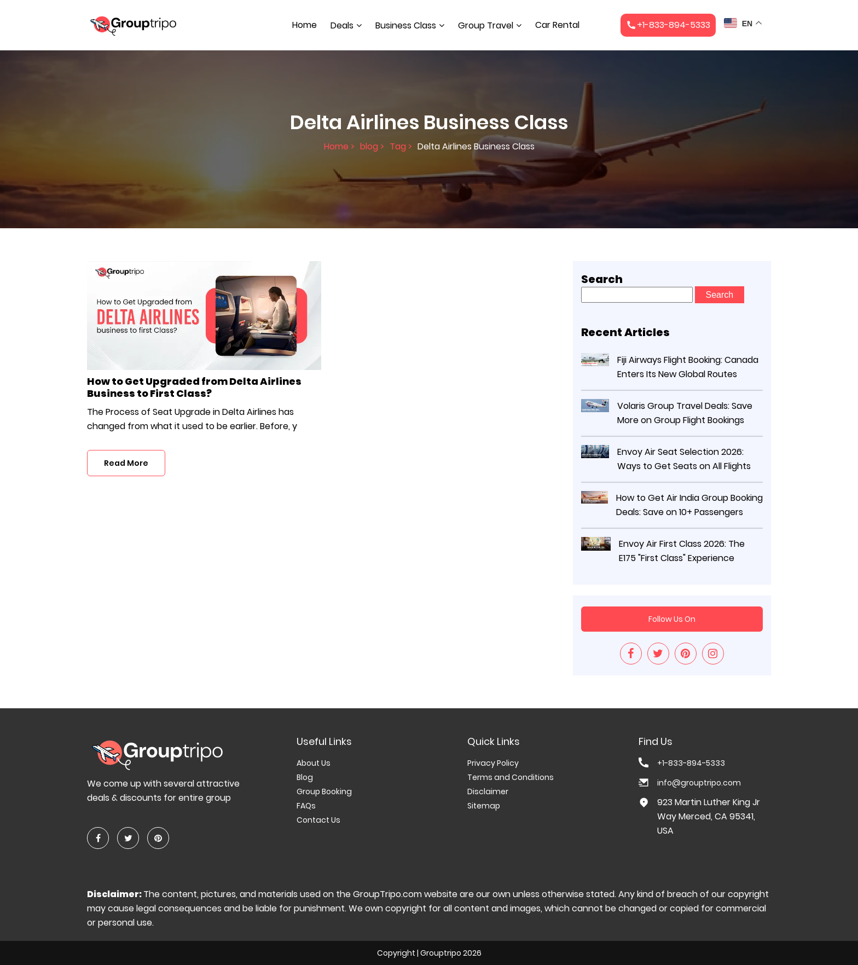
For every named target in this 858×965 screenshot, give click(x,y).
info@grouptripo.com (699, 782)
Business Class (405, 25)
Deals (342, 25)
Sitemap (483, 805)
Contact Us (318, 819)
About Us (314, 763)
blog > (372, 147)
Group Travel (485, 25)
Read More (126, 463)
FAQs (306, 805)
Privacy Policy (493, 763)
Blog (305, 777)
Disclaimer (487, 791)
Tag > (401, 147)
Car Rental (557, 25)
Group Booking (324, 791)
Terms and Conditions (510, 777)
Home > (339, 147)
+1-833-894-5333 (691, 763)
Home (304, 25)
